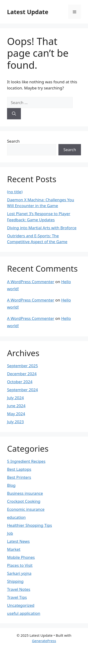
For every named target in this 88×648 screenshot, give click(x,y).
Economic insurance (26, 509)
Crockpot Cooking (23, 501)
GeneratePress (44, 640)
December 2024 (22, 373)
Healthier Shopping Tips (29, 525)
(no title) (15, 191)
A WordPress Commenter (30, 281)
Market (13, 549)
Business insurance (25, 493)
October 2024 (19, 381)
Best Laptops (19, 469)
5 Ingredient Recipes (26, 461)
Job (10, 533)
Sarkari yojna (19, 573)
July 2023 (15, 421)
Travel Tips (17, 597)
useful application (23, 613)
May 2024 (16, 413)
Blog (11, 485)
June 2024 (16, 405)
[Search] (14, 113)
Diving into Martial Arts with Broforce (42, 227)
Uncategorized (20, 605)
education (16, 517)
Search (13, 141)
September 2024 (22, 389)
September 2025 (22, 365)
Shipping (15, 581)
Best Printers (19, 477)
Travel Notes (18, 589)
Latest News (18, 541)
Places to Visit (20, 565)
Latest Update (27, 12)
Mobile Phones (21, 557)
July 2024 (15, 397)
